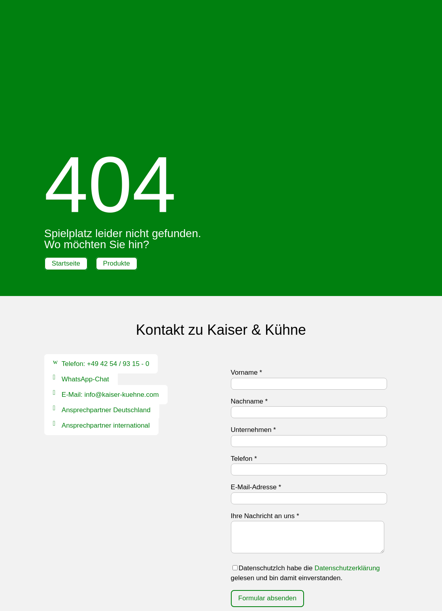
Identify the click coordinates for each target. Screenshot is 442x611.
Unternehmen (253, 341)
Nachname (249, 312)
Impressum (187, 582)
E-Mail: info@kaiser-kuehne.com (110, 305)
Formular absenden (267, 509)
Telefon (244, 369)
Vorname (246, 283)
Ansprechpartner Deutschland (106, 321)
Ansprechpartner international (106, 336)
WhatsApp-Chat (85, 290)
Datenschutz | (230, 582)
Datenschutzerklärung (347, 479)
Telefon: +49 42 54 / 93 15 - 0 (105, 275)
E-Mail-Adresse (256, 398)
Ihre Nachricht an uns (265, 427)
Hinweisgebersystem (221, 592)
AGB (260, 582)
